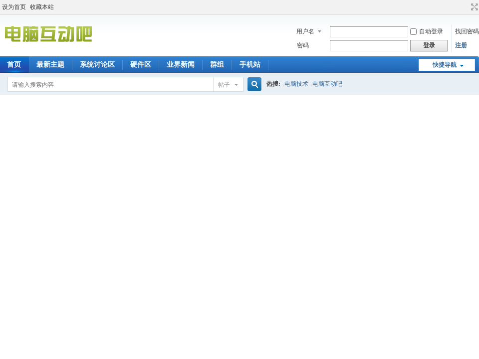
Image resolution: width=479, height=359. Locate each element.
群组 (217, 64)
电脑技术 (296, 83)
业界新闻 (181, 64)
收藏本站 (42, 6)
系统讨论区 (97, 64)
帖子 (224, 84)
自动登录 (426, 31)
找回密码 (467, 31)
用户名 (305, 31)
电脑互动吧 (327, 83)
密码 (303, 45)
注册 (461, 45)
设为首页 (14, 6)
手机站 (250, 64)
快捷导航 (445, 64)
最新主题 (50, 64)
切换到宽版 (473, 6)
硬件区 (140, 64)
